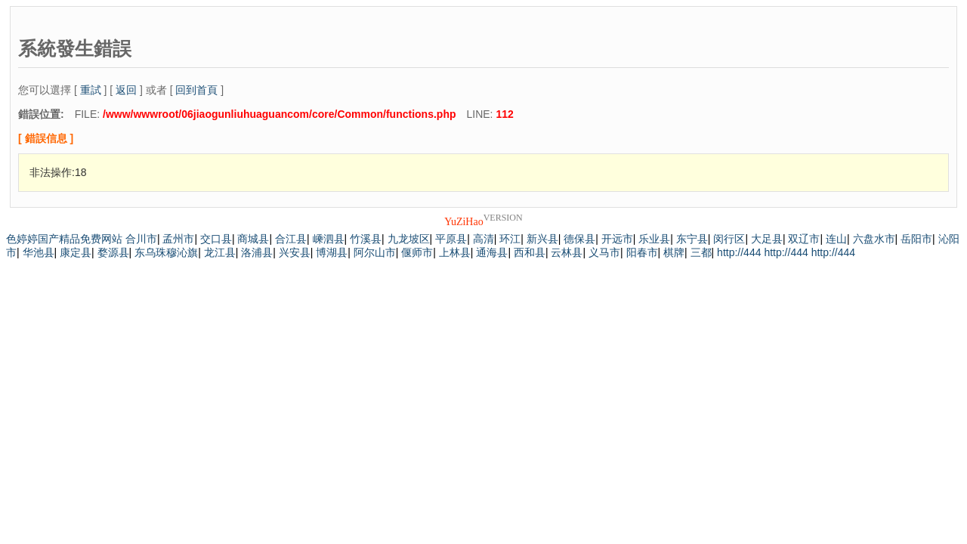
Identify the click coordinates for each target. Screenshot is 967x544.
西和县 (529, 252)
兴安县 (294, 252)
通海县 (492, 252)
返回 (126, 90)
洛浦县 (257, 252)
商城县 (253, 239)
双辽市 (804, 239)
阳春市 (642, 252)
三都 (701, 252)
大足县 (767, 239)
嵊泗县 (328, 239)
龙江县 (220, 252)
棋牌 (673, 252)
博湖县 (332, 252)
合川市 (141, 239)
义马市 (604, 252)
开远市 (617, 239)
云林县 (566, 252)
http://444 (739, 252)
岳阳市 (916, 239)
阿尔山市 (375, 252)
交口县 (216, 239)
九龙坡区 (409, 239)
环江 (510, 239)
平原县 (451, 239)
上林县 (455, 252)
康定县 (75, 252)
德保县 (579, 239)
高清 (483, 239)
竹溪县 (366, 239)
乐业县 (654, 239)
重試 (90, 90)
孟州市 (178, 239)
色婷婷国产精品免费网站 (64, 239)
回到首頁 (196, 90)
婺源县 (113, 252)
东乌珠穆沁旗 (166, 252)
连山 (836, 239)
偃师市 (417, 252)
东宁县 (692, 239)
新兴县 (542, 239)
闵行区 (729, 239)
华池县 (38, 252)
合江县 (291, 239)
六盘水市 (874, 239)
